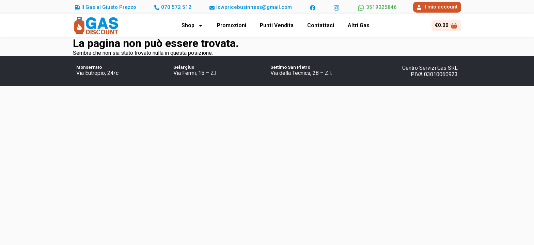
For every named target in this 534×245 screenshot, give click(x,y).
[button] (105, 7)
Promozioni (231, 25)
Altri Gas (359, 25)
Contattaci (320, 25)
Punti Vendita (277, 25)
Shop (192, 25)
